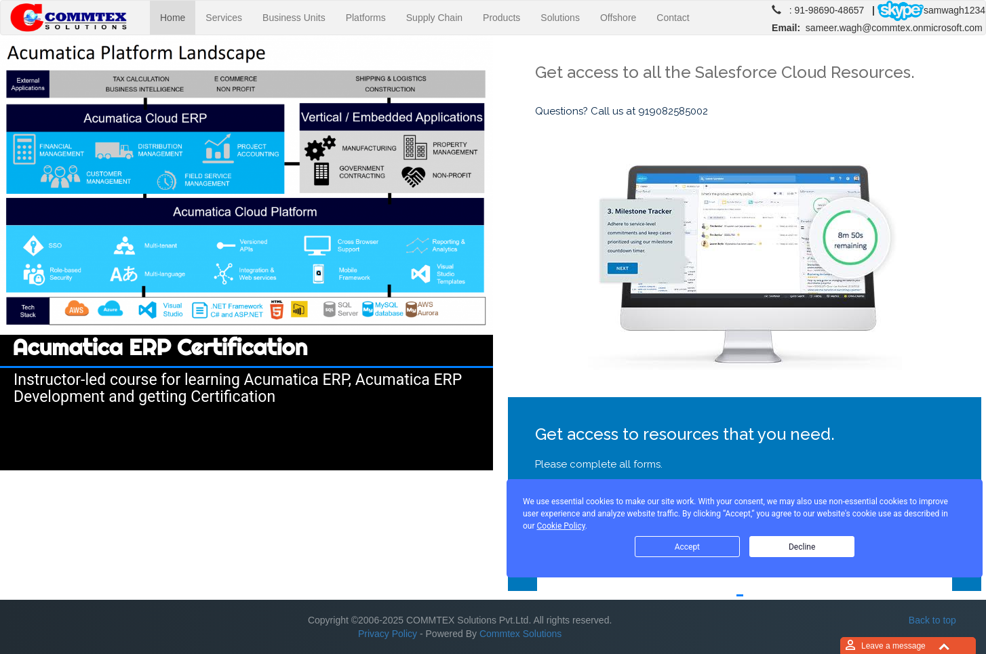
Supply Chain (434, 17)
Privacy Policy (387, 633)
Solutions (560, 17)
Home (177, 16)
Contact (672, 17)
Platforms (366, 17)
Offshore (618, 17)
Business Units (294, 17)
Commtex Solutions (520, 633)
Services (223, 17)
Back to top (932, 620)
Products (501, 17)
